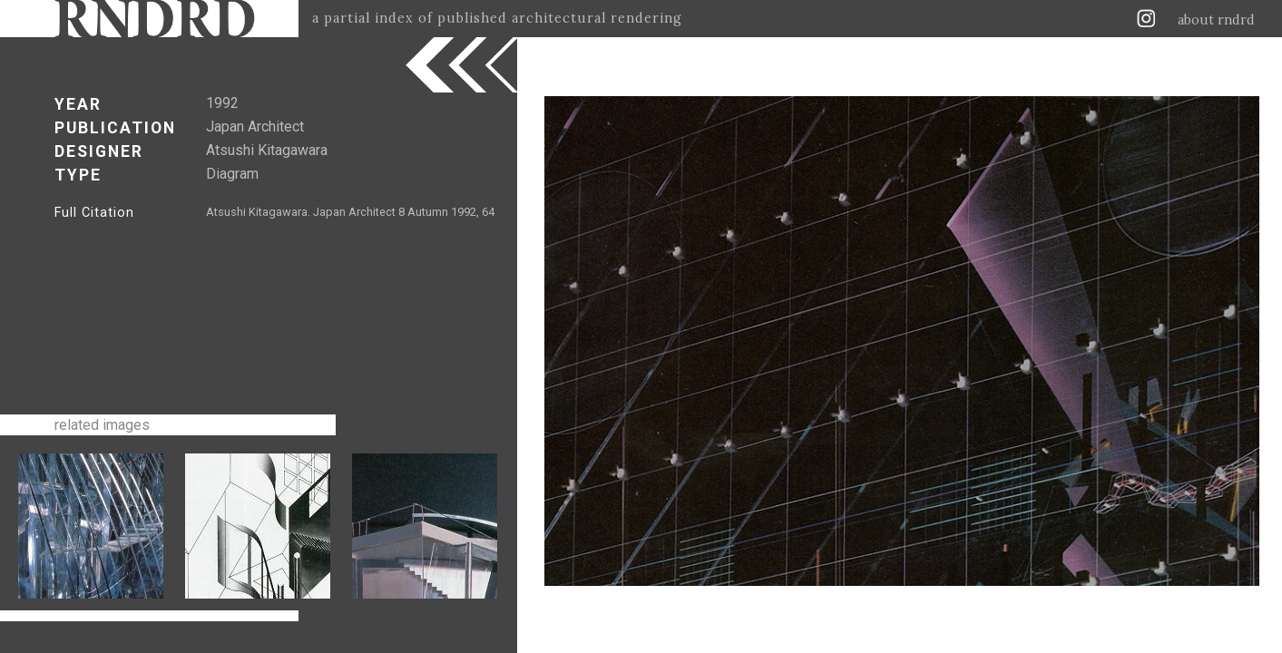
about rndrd (1216, 20)
